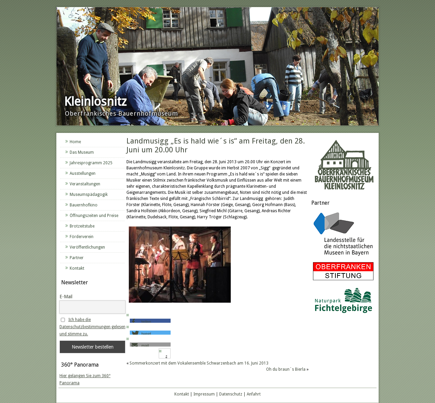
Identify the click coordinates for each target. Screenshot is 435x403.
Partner (77, 257)
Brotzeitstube (82, 226)
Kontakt (77, 268)
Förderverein (81, 236)
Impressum (204, 394)
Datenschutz (230, 394)
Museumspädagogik (89, 194)
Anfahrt (254, 394)
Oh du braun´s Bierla (286, 369)
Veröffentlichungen (87, 247)
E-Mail (65, 296)
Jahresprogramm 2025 (91, 163)
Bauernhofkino (84, 205)
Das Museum (82, 152)
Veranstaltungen (85, 184)
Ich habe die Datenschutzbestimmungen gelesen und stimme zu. (92, 326)
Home (75, 141)
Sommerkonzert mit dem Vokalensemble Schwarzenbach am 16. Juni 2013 (198, 363)
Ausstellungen (82, 173)
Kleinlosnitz (95, 101)
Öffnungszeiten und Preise (94, 215)
